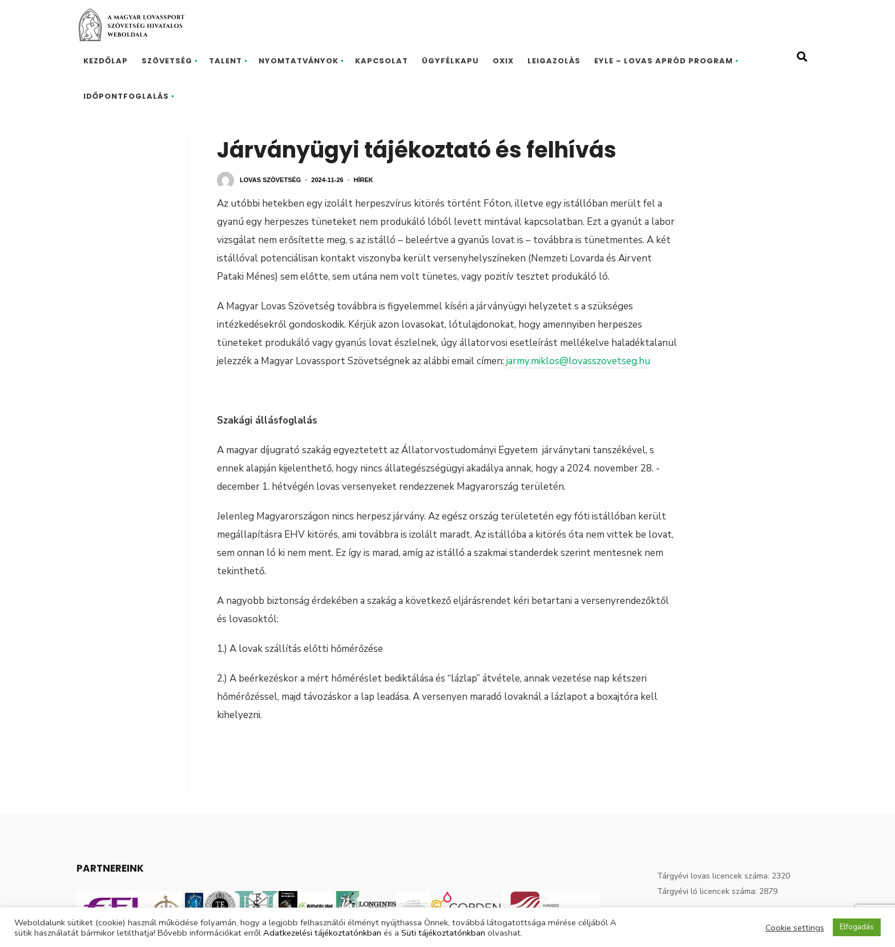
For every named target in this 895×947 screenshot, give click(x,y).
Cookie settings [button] (794, 927)
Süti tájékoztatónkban (443, 932)
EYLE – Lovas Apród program (663, 60)
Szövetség (167, 60)
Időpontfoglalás (126, 96)
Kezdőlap (105, 60)
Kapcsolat (381, 60)
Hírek (363, 179)
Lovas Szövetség (270, 179)
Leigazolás (553, 60)
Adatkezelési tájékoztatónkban (322, 932)
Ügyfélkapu (450, 60)
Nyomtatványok (298, 60)
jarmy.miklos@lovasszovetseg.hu (578, 361)
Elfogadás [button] (857, 927)
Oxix (503, 60)
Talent (225, 60)
